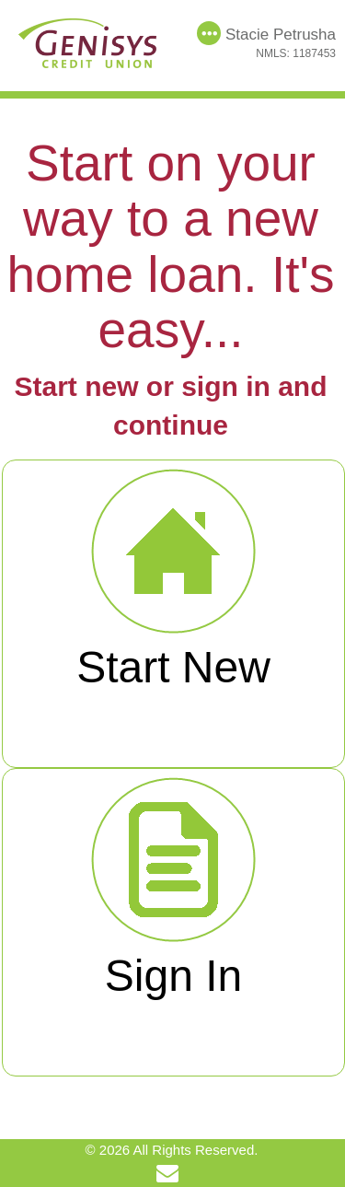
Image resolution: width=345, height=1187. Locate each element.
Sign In (173, 887)
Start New (173, 579)
